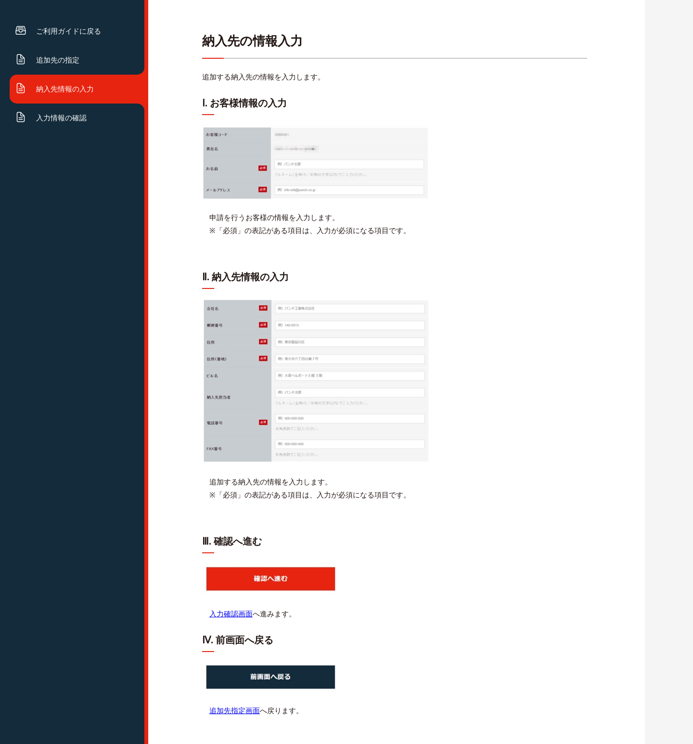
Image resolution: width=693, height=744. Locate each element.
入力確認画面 (231, 614)
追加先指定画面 (234, 711)
